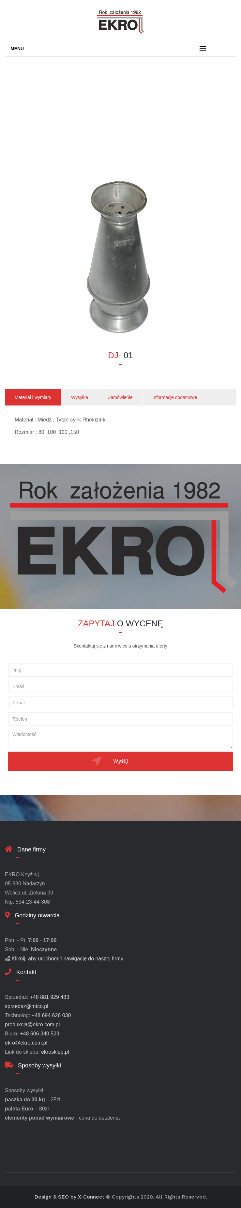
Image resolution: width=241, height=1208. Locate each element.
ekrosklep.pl (55, 1052)
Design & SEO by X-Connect (69, 1197)
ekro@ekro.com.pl (26, 1043)
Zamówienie (120, 397)
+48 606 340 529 (39, 1033)
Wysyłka (79, 397)
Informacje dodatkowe (175, 397)
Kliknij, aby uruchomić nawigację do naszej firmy (67, 958)
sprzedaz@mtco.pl (26, 1006)
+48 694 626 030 (51, 1015)
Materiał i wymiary (33, 397)
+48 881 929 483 (49, 997)
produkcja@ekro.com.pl (32, 1024)
